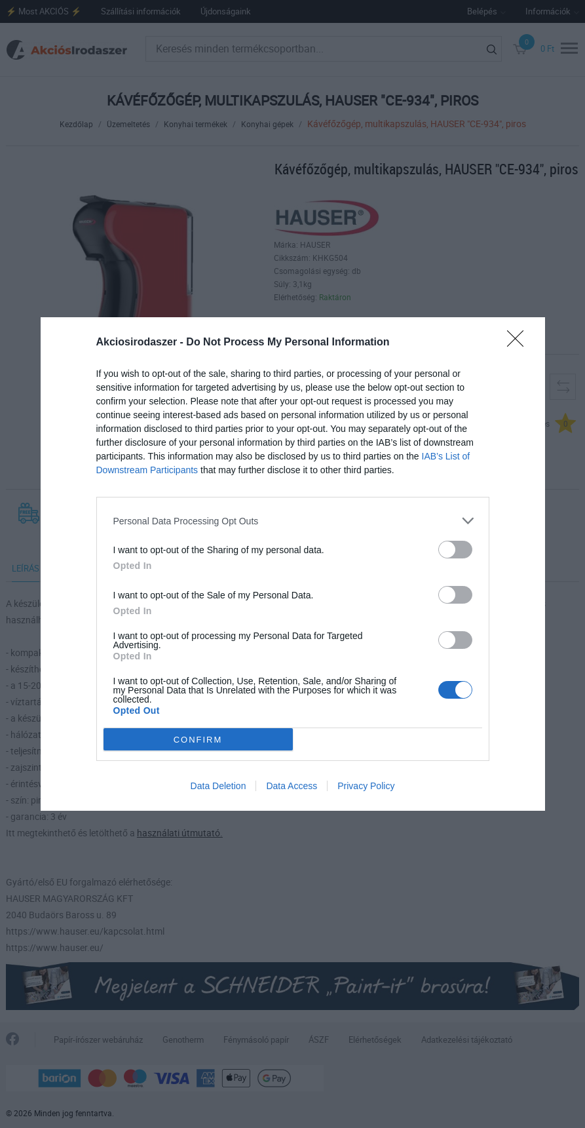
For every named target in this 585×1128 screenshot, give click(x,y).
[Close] (519, 342)
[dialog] (293, 564)
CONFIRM (198, 740)
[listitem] (292, 521)
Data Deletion (218, 786)
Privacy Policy (365, 786)
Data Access (291, 786)
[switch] (455, 549)
